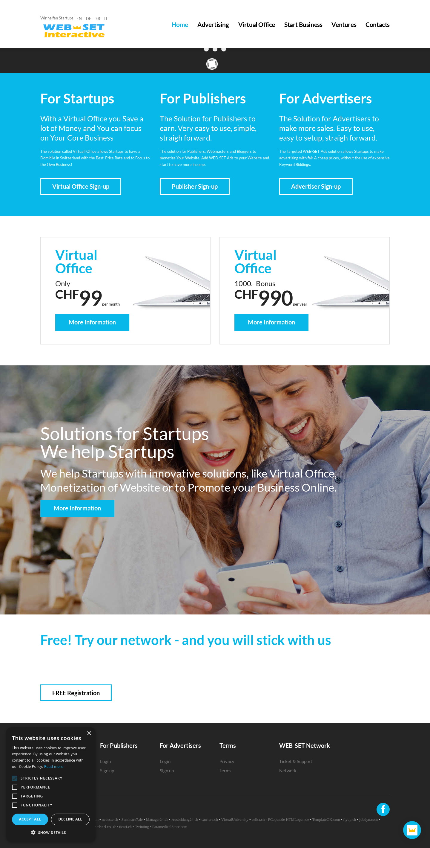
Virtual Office (256, 24)
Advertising (213, 24)
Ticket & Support (295, 761)
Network (288, 770)
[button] (51, 832)
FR (98, 18)
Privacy (226, 761)
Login (105, 761)
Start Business (303, 24)
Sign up (107, 770)
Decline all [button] (70, 819)
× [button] (89, 733)
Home (180, 24)
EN (79, 18)
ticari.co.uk (106, 826)
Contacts (378, 24)
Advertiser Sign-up (316, 186)
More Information (92, 322)
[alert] (51, 784)
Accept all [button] (30, 819)
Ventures (343, 24)
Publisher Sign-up (195, 186)
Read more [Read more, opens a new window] (53, 766)
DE (88, 18)
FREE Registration (76, 692)
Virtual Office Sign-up (80, 186)
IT (106, 18)
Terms (225, 770)
